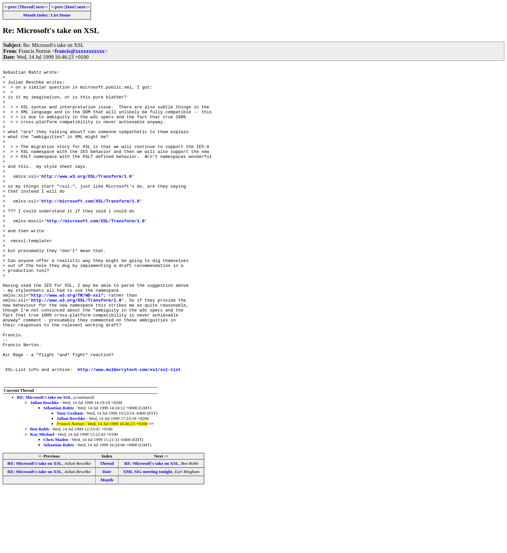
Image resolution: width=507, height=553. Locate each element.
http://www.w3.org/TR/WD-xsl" (67, 342)
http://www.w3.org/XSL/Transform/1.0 (86, 199)
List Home (61, 15)
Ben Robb (39, 492)
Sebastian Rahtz (58, 471)
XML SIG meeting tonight (147, 535)
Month (107, 543)
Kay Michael (42, 497)
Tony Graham (70, 476)
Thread (26, 6)
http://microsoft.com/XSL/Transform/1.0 (90, 229)
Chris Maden (55, 502)
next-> (42, 6)
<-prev (10, 6)
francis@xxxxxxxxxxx (80, 51)
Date (70, 6)
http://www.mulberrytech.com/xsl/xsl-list (129, 431)
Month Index (35, 15)
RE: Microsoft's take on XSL (44, 460)
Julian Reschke (44, 465)
